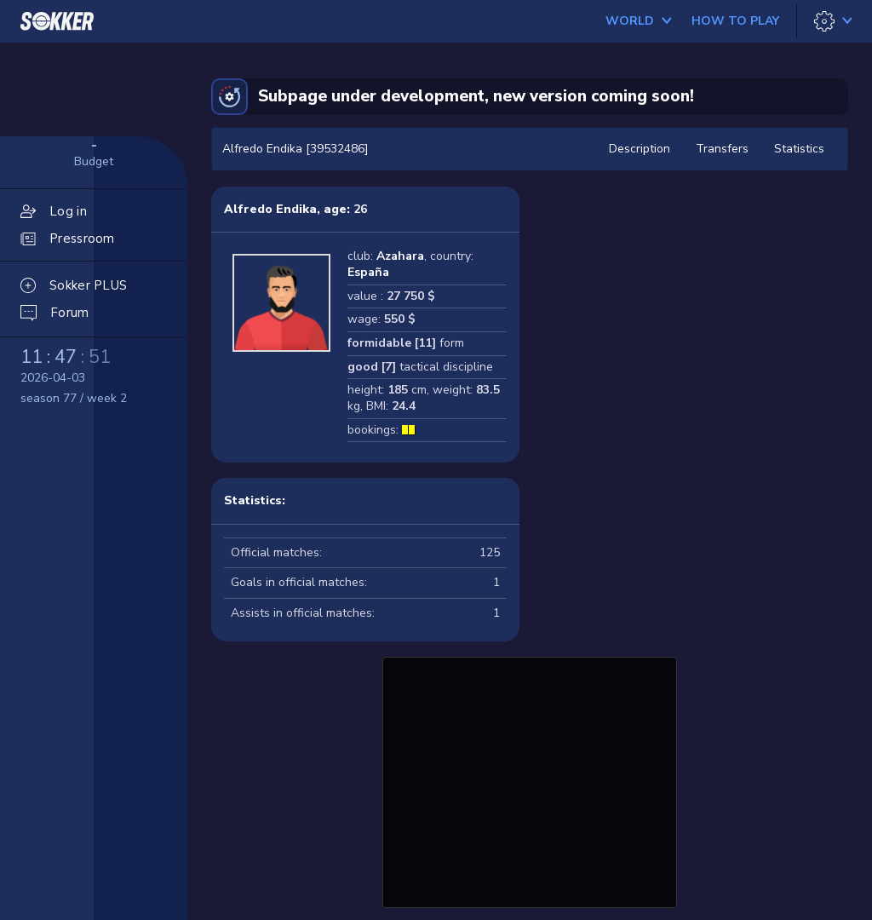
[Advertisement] (530, 780)
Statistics (799, 149)
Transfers (722, 149)
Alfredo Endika (270, 209)
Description (639, 149)
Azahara (400, 256)
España (368, 272)
